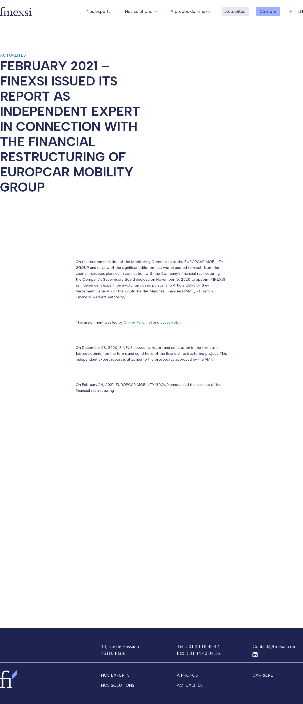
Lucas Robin (170, 324)
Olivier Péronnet (138, 324)
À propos (187, 677)
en (300, 11)
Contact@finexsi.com (274, 648)
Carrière (262, 677)
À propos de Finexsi (190, 11)
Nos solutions (138, 11)
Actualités (235, 11)
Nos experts (98, 11)
